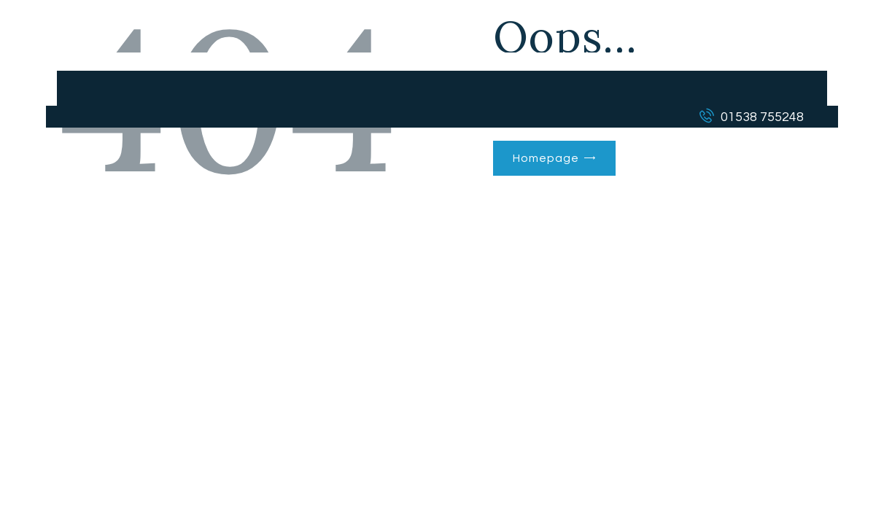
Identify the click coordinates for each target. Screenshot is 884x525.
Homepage (545, 158)
